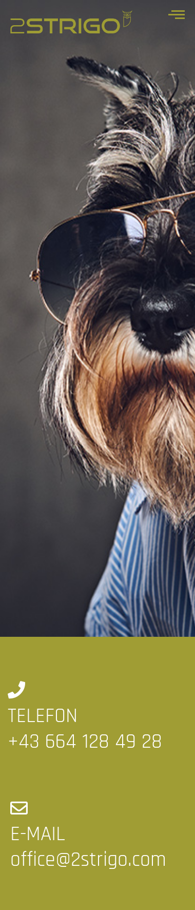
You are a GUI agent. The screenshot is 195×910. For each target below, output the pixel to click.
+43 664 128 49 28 (85, 742)
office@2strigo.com (88, 860)
